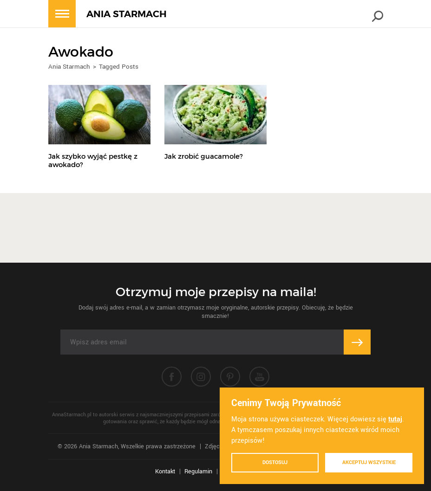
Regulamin (198, 471)
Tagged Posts (118, 66)
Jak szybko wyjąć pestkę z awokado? (92, 160)
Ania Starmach (69, 66)
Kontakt (165, 471)
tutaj (395, 419)
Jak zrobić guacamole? (203, 156)
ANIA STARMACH (126, 14)
